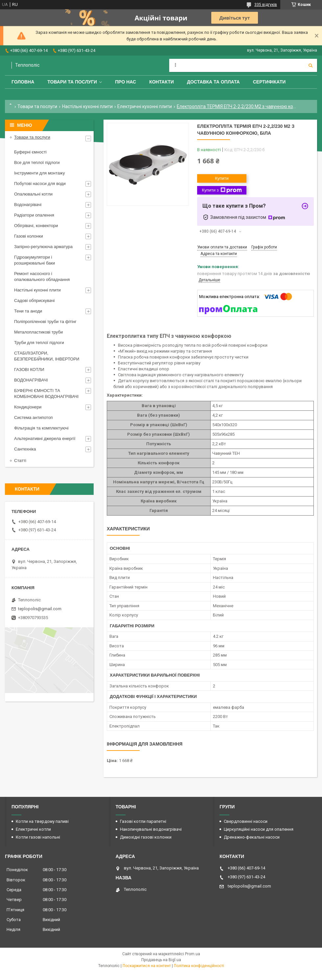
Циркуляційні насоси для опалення (258, 829)
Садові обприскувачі (34, 300)
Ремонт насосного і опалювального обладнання (42, 276)
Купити (222, 178)
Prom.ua (192, 954)
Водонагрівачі (27, 204)
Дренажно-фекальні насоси (252, 837)
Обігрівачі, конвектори (36, 225)
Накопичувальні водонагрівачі (151, 829)
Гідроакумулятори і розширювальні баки (34, 260)
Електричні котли (33, 829)
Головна (23, 81)
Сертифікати (269, 81)
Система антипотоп (33, 417)
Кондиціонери (27, 407)
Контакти (161, 81)
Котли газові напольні (38, 837)
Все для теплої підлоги (37, 162)
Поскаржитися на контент (147, 965)
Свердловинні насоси (245, 821)
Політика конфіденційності (199, 965)
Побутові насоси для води (40, 183)
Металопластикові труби (38, 332)
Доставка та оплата (213, 81)
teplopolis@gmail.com (39, 608)
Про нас (125, 81)
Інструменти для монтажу (39, 173)
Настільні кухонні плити (87, 106)
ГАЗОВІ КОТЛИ (29, 369)
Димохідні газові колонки (146, 837)
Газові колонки (28, 236)
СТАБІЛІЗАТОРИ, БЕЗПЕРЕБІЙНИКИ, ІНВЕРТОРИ (46, 356)
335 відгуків (265, 4)
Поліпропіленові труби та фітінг (45, 321)
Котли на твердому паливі (42, 821)
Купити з (222, 190)
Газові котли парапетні (143, 821)
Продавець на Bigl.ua (161, 960)
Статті (20, 460)
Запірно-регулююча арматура (43, 246)
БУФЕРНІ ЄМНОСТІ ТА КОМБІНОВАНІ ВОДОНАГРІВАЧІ (46, 393)
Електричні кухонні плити (144, 106)
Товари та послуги (72, 81)
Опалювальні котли (33, 194)
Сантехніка (25, 449)
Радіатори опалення (34, 215)
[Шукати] (310, 65)
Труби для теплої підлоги (39, 342)
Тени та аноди (28, 311)
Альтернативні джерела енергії (44, 438)
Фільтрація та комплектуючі (41, 428)
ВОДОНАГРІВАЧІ (31, 380)
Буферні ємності (30, 152)
